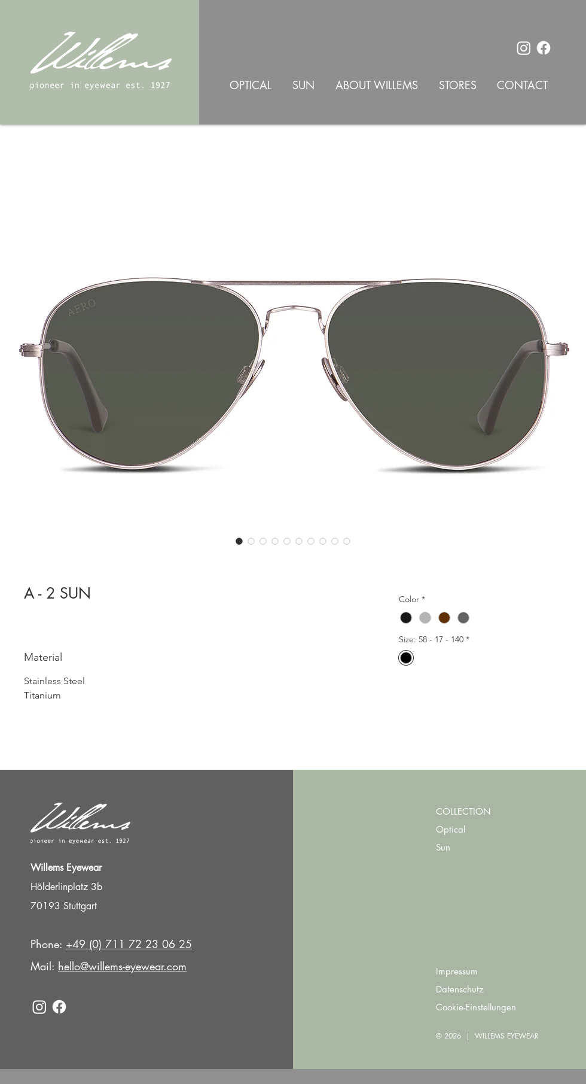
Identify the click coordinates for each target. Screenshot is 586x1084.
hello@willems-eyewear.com (122, 966)
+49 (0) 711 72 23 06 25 (129, 944)
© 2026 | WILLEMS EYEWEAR (487, 1036)
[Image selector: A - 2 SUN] (239, 541)
